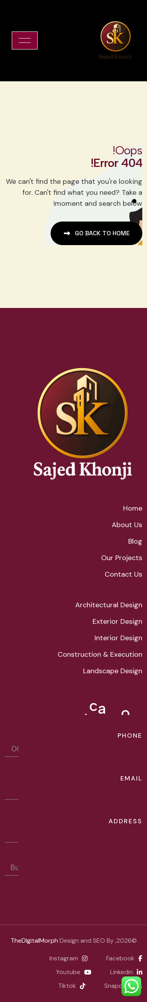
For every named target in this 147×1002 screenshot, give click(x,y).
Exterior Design (117, 621)
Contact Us (123, 574)
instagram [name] (68, 958)
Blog (135, 541)
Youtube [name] (73, 972)
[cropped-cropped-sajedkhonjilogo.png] (115, 40)
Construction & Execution (100, 654)
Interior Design (118, 638)
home (132, 508)
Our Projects (121, 557)
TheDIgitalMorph (34, 940)
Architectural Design (108, 605)
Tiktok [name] (71, 986)
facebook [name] (124, 958)
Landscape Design (112, 671)
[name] (25, 40)
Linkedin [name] (126, 972)
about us (127, 524)
